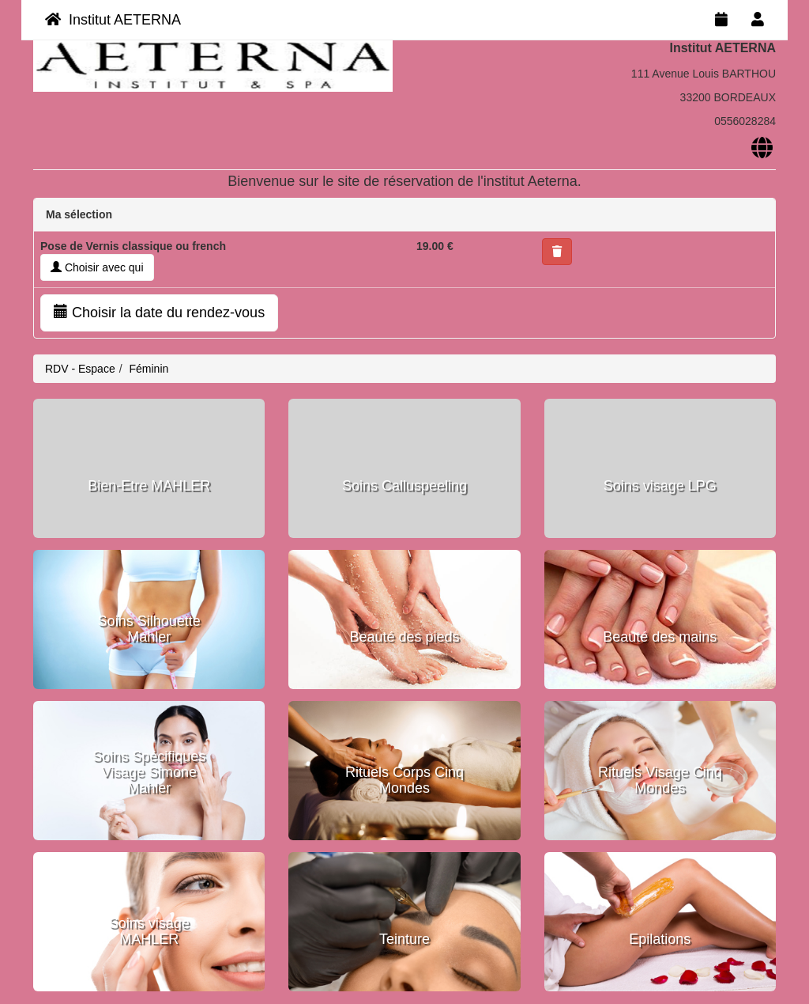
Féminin (148, 368)
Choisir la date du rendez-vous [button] (159, 312)
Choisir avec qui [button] (97, 267)
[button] (557, 251)
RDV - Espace (80, 368)
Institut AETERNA (113, 20)
